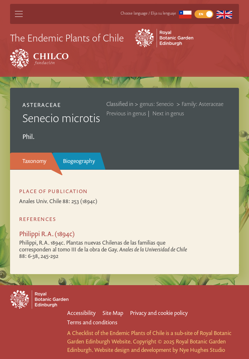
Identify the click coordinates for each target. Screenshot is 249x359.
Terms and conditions (92, 322)
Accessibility (81, 313)
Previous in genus (126, 113)
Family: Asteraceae (202, 104)
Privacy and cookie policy (159, 313)
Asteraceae (41, 105)
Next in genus (168, 113)
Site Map (112, 313)
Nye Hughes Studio (202, 349)
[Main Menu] (19, 14)
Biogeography (79, 161)
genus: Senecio (157, 104)
